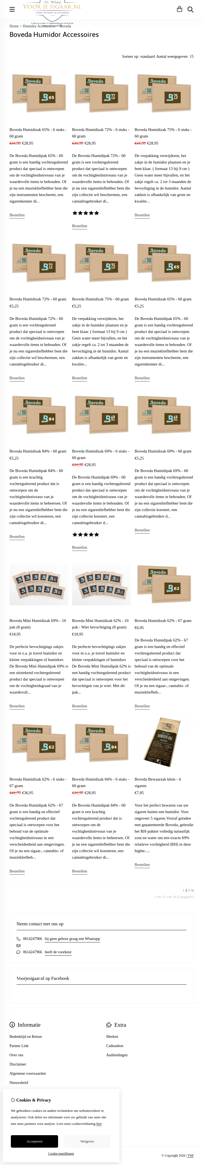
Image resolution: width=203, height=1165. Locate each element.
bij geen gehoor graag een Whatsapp (72, 939)
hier (99, 1124)
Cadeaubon (114, 1046)
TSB (191, 1155)
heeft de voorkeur (58, 952)
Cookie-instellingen (61, 1154)
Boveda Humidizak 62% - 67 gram (163, 620)
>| (192, 890)
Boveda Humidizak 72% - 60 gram (37, 299)
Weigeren (87, 1141)
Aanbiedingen (117, 1055)
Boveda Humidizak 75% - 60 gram (100, 299)
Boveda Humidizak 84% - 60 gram (37, 451)
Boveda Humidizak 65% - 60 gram (163, 299)
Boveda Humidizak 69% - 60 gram (163, 451)
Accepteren (34, 1141)
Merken (112, 1037)
